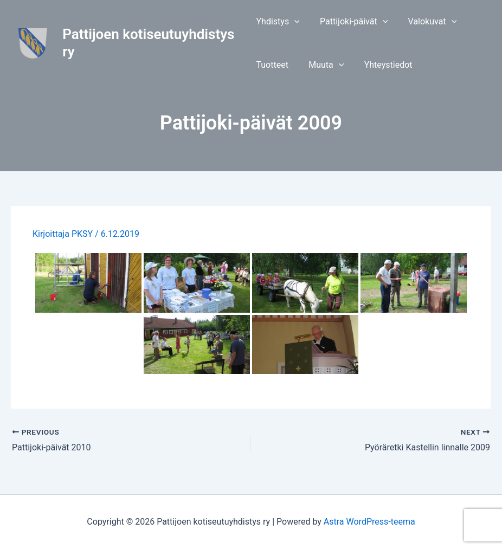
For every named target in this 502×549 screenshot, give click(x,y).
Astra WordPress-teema (369, 521)
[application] (294, 21)
